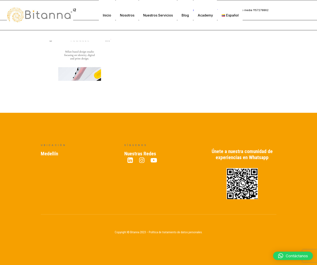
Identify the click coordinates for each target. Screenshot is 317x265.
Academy (205, 15)
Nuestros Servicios (158, 15)
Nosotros (127, 15)
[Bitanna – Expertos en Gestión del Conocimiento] (40, 15)
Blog (185, 15)
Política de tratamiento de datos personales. (175, 232)
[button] (293, 256)
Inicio (107, 15)
